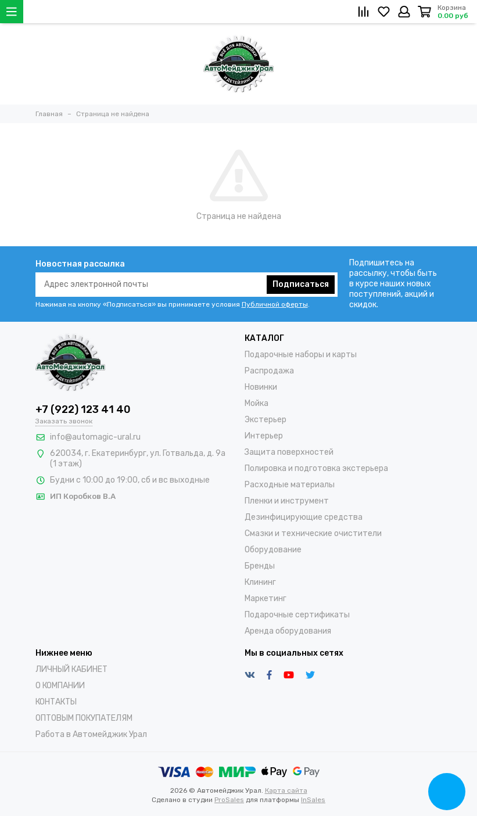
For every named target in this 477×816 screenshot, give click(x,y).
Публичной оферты (275, 304)
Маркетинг (265, 598)
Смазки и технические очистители (313, 533)
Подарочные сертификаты (297, 615)
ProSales (229, 800)
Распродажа (269, 371)
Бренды (260, 566)
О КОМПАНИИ (60, 686)
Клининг (260, 582)
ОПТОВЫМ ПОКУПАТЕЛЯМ (83, 718)
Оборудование (273, 550)
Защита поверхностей (289, 452)
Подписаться (300, 284)
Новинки (261, 387)
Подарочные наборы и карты (301, 355)
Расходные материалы (290, 485)
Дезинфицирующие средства (304, 517)
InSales (313, 800)
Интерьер (264, 436)
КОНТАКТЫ (56, 702)
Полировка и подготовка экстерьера (316, 468)
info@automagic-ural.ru (95, 437)
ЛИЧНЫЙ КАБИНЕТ (71, 669)
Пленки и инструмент (287, 501)
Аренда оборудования (288, 631)
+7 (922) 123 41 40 (83, 409)
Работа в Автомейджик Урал (91, 734)
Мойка (256, 403)
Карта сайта (286, 790)
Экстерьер (265, 420)
